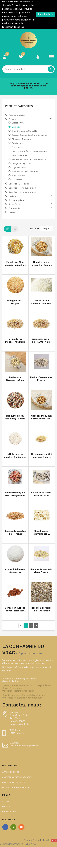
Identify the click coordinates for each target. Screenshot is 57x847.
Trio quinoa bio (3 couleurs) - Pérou (15, 417)
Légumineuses (19, 167)
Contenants (14, 208)
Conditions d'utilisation (13, 782)
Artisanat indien (16, 200)
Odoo (54, 840)
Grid (7, 229)
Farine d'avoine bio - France (41, 378)
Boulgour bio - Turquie (15, 302)
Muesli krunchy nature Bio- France (41, 263)
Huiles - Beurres (19, 155)
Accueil (6, 801)
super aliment (18, 176)
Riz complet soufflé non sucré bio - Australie (41, 455)
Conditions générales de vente (17, 777)
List (14, 229)
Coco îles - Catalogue (19, 184)
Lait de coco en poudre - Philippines (15, 455)
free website (39, 840)
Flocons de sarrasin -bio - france (41, 571)
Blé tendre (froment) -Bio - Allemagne (15, 378)
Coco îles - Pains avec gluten (22, 188)
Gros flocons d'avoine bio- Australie (41, 532)
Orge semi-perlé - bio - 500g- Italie (41, 340)
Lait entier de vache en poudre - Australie (41, 302)
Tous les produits (17, 115)
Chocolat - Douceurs (21, 139)
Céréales (16, 127)
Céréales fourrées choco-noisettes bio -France (15, 609)
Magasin (6, 807)
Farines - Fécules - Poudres (25, 171)
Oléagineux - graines (21, 163)
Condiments (17, 143)
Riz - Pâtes (17, 180)
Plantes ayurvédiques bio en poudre (29, 159)
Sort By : (34, 228)
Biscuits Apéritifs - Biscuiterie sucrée (29, 151)
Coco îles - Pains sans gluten (22, 192)
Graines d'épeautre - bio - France (15, 532)
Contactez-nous (10, 812)
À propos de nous (30, 653)
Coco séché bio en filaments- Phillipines (15, 571)
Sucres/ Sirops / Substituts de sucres (29, 135)
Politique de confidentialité (15, 787)
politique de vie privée (13, 9)
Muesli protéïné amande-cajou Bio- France (15, 263)
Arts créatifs (14, 204)
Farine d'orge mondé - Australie (15, 340)
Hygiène (12, 196)
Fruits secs (17, 147)
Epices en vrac (19, 123)
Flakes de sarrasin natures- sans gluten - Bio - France (41, 494)
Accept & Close (45, 14)
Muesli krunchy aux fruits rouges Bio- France (15, 494)
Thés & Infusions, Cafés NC (24, 131)
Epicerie (12, 119)
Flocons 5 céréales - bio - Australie (41, 609)
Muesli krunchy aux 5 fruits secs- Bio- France (41, 417)
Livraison (13, 212)
